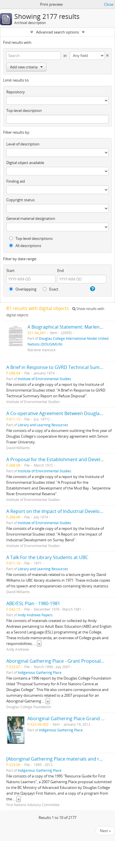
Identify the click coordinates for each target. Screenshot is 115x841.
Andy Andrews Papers (35, 615)
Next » (105, 830)
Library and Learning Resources (43, 425)
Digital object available (25, 162)
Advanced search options (57, 32)
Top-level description (24, 110)
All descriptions (25, 245)
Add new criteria (26, 67)
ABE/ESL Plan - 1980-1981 (33, 603)
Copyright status (20, 199)
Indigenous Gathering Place (40, 672)
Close (108, 4)
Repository (15, 91)
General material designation (30, 218)
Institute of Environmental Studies (44, 378)
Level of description (22, 144)
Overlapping (22, 289)
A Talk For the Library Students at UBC (47, 557)
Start (10, 270)
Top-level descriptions (31, 238)
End (60, 270)
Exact (50, 289)
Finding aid (15, 181)
